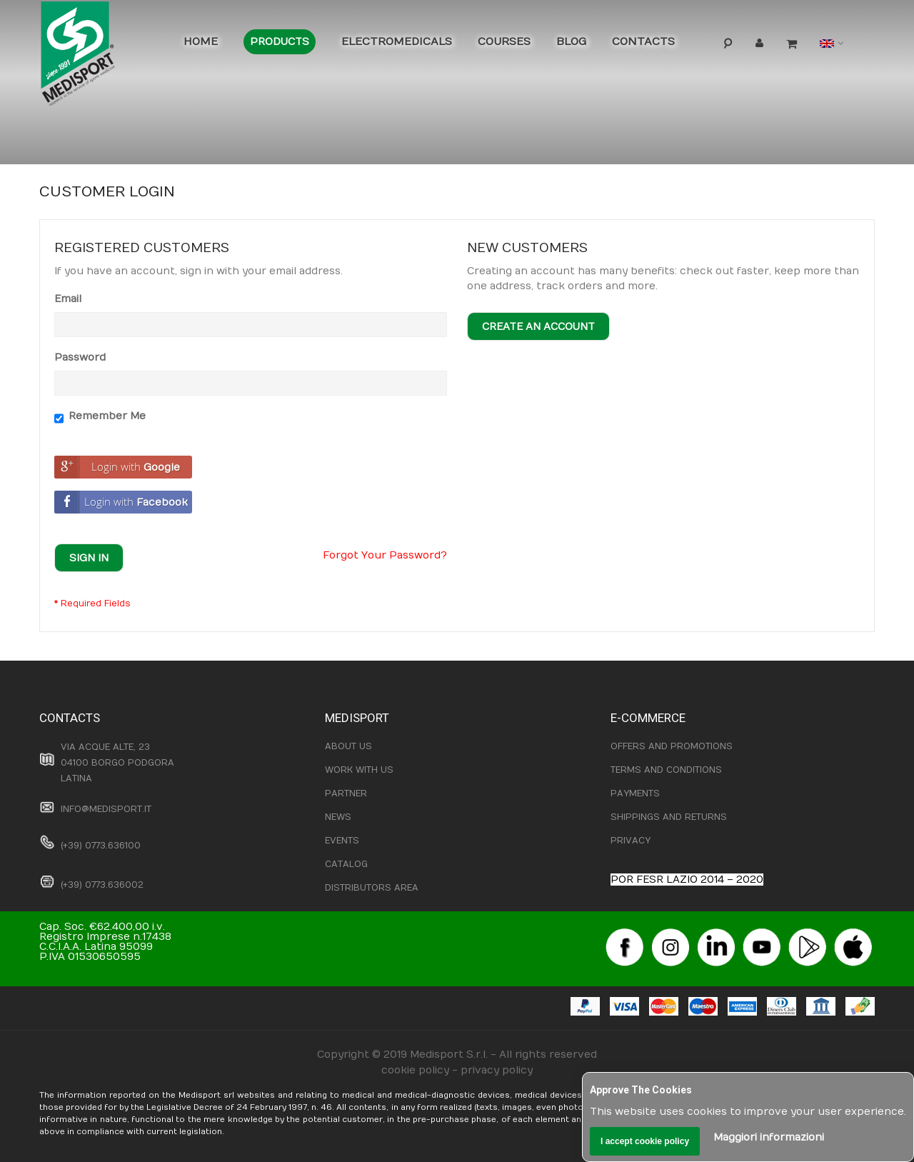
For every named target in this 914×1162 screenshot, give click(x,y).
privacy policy (497, 1070)
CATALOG (346, 864)
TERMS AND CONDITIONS (666, 770)
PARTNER (346, 793)
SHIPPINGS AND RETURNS (669, 817)
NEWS (338, 817)
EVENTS (342, 841)
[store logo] (100, 57)
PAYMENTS (635, 793)
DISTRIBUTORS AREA (371, 888)
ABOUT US (348, 746)
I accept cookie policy (645, 1141)
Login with (117, 467)
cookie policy (415, 1070)
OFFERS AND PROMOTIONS (672, 746)
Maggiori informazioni (768, 1137)
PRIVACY (631, 841)
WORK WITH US (359, 770)
